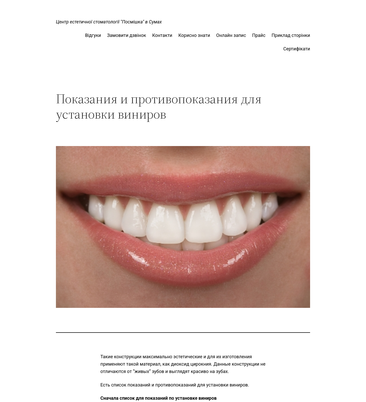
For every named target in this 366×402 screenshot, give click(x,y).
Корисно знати (194, 35)
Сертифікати (296, 48)
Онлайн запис (231, 35)
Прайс (259, 35)
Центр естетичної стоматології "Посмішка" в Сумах (109, 21)
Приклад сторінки (290, 35)
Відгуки (93, 35)
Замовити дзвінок (126, 35)
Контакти (162, 35)
